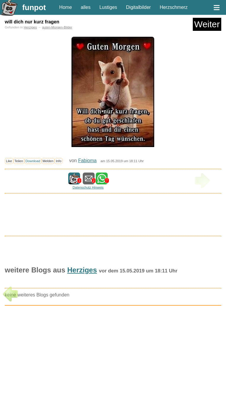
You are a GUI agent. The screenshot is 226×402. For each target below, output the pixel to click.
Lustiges (108, 7)
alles (85, 7)
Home (65, 7)
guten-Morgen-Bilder (57, 27)
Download (33, 161)
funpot (34, 7)
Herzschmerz (173, 7)
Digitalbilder (138, 7)
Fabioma (87, 160)
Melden (48, 161)
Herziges (30, 27)
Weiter (207, 24)
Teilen (19, 161)
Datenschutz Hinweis (88, 187)
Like (9, 161)
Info (58, 161)
